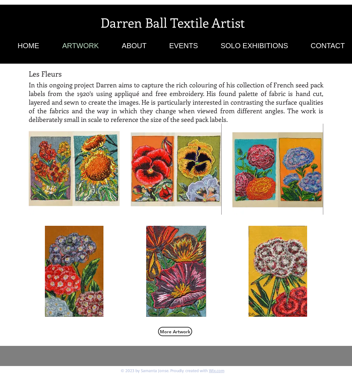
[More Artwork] (175, 331)
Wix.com (216, 370)
